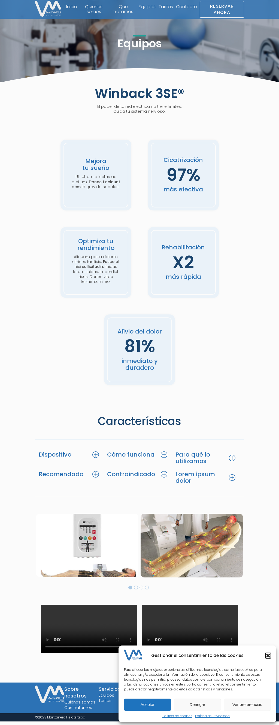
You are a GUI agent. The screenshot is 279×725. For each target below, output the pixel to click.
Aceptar (148, 704)
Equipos (146, 7)
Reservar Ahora (221, 9)
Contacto (185, 7)
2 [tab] (136, 591)
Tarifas (165, 7)
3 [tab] (141, 591)
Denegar (197, 704)
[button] (268, 655)
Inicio (73, 7)
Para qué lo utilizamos (193, 460)
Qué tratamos (123, 9)
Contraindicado (132, 477)
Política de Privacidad (212, 716)
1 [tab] (130, 591)
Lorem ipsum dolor (196, 480)
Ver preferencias (247, 704)
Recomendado (62, 477)
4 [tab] (147, 591)
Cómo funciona (131, 457)
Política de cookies (177, 716)
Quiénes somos (95, 9)
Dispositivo (56, 457)
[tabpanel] (87, 549)
